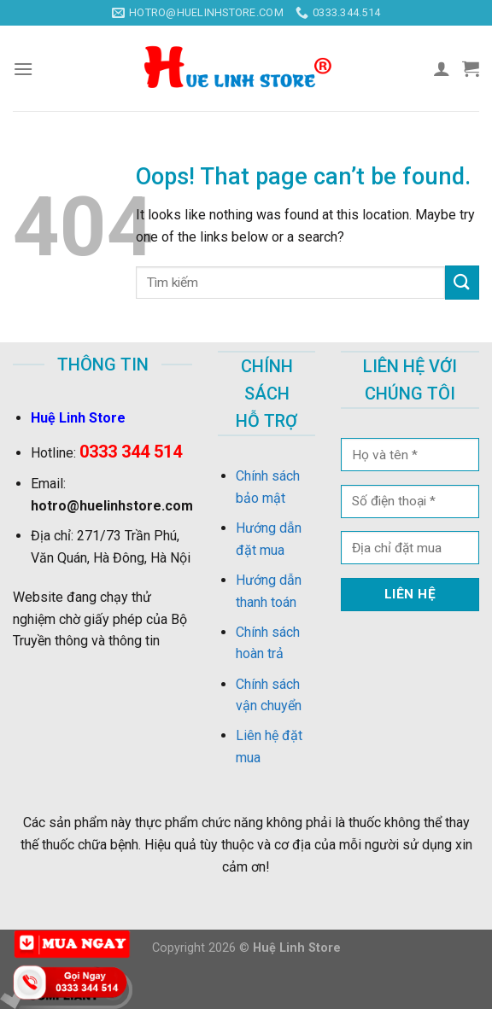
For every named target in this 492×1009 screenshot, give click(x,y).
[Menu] (23, 69)
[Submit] (462, 282)
